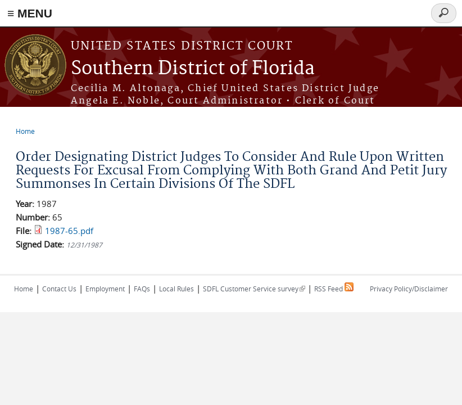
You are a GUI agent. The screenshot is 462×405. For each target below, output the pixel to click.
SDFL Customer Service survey (254, 288)
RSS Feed (334, 288)
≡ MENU (29, 13)
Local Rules (176, 288)
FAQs (142, 288)
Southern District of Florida (193, 68)
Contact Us (59, 288)
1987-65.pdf (69, 230)
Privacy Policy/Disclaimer (409, 288)
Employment (105, 288)
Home (25, 131)
